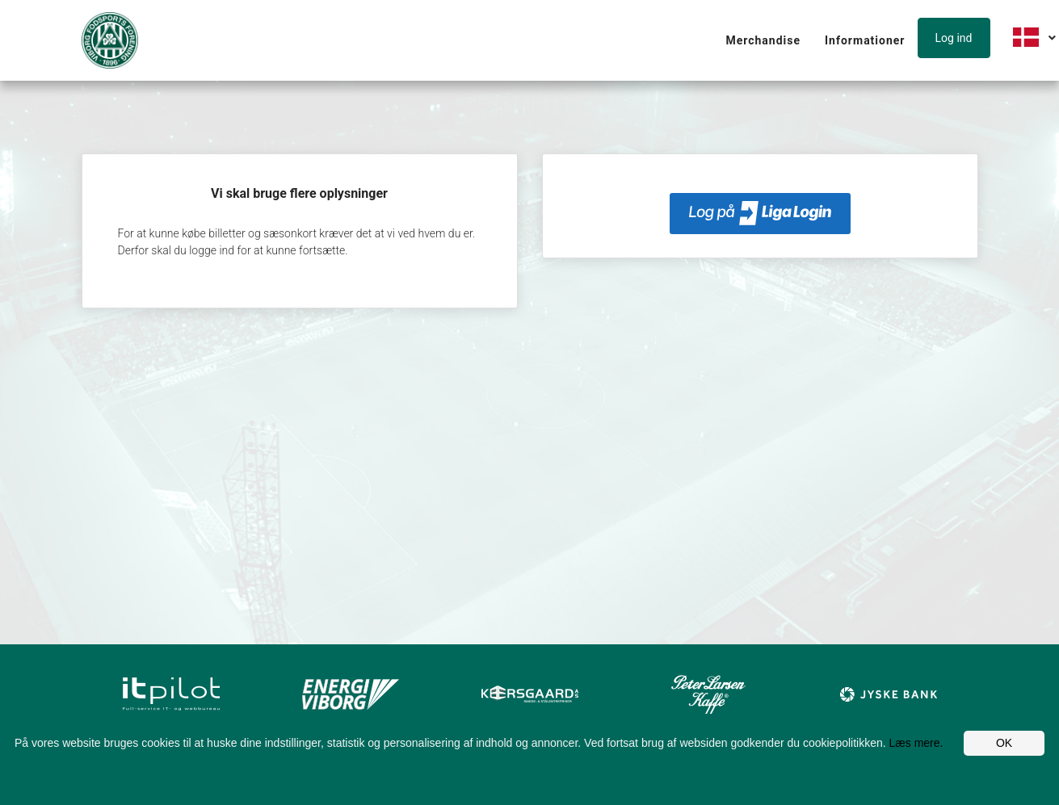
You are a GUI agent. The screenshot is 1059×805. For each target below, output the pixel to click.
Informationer (865, 40)
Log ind (954, 37)
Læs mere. (916, 742)
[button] (958, 38)
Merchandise (763, 40)
